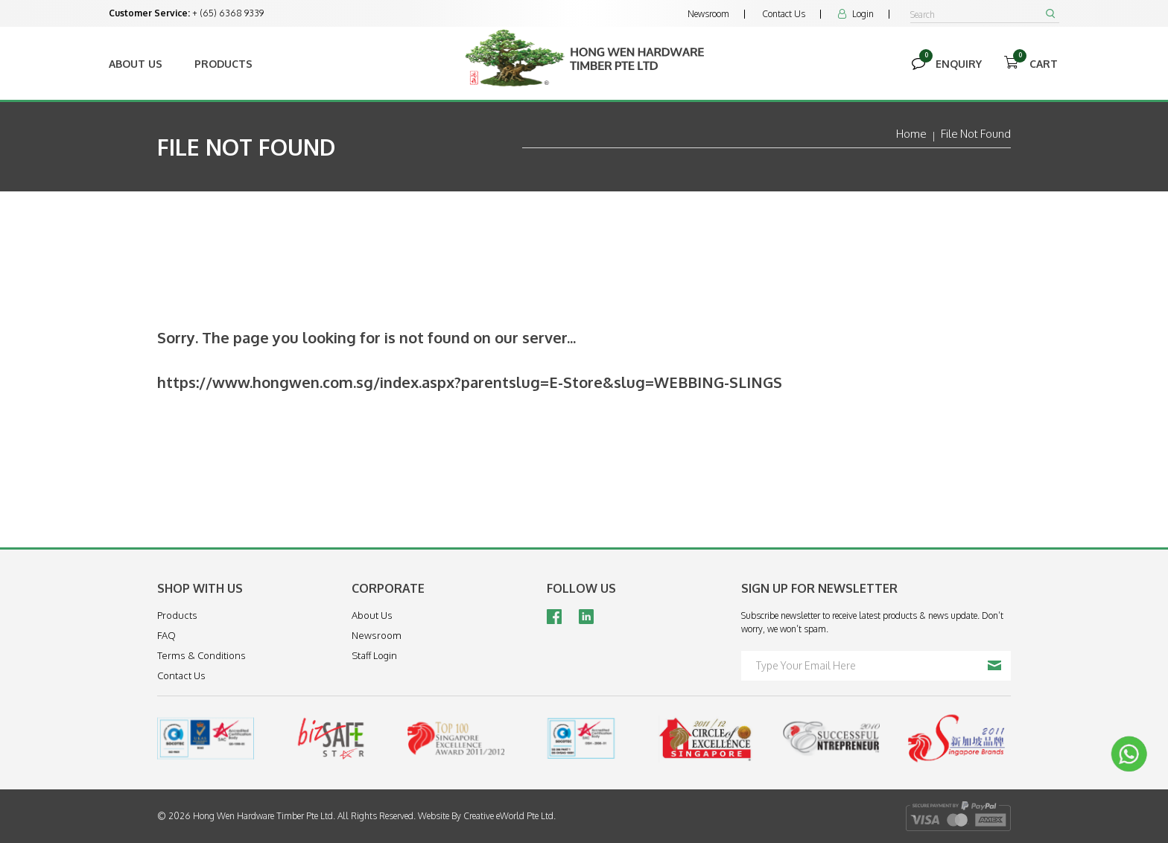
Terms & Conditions (201, 655)
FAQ (166, 635)
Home (911, 134)
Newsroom (708, 13)
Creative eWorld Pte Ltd (508, 815)
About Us (135, 63)
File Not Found (976, 134)
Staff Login (374, 655)
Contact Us (783, 13)
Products (223, 63)
